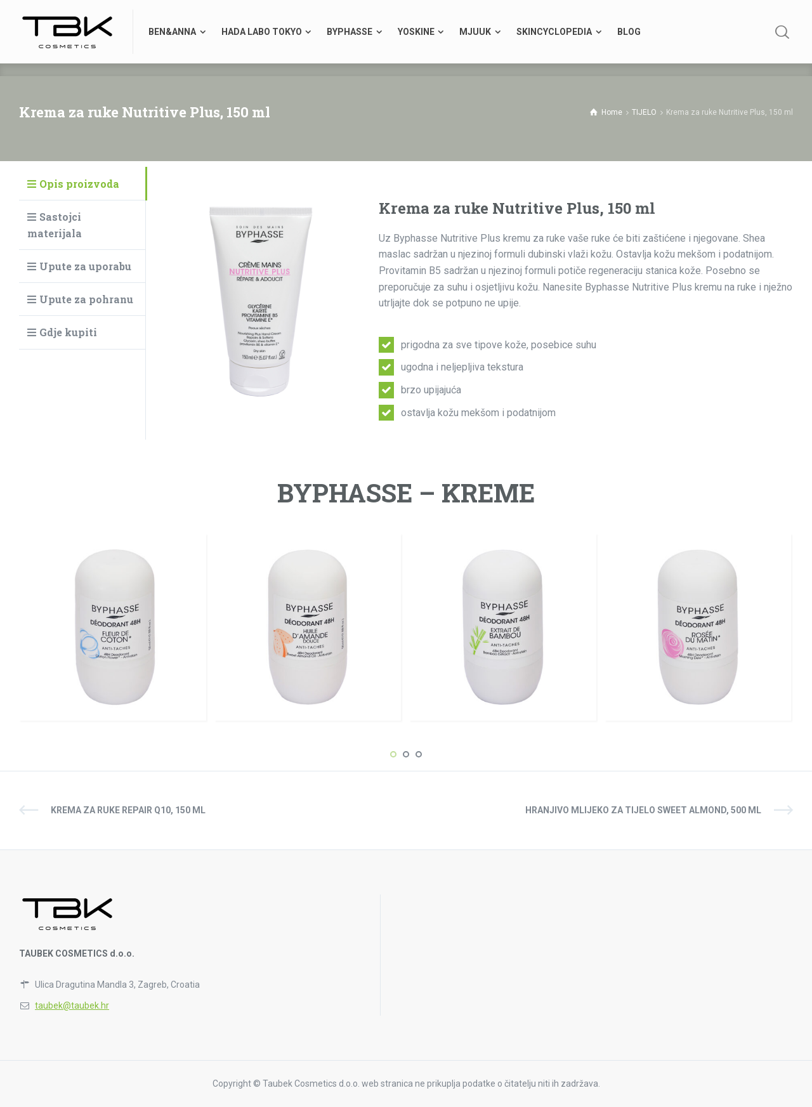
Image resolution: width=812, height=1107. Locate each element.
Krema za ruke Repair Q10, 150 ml (128, 810)
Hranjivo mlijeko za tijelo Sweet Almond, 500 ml (643, 810)
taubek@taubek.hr (72, 1005)
